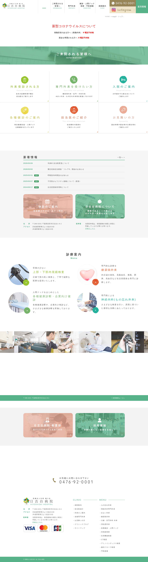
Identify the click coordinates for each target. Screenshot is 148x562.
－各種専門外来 (79, 516)
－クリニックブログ (81, 524)
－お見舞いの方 (79, 520)
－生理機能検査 (105, 536)
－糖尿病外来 (104, 516)
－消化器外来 (104, 524)
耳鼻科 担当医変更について (58, 163)
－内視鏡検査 (104, 532)
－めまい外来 (104, 513)
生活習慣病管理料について (58, 187)
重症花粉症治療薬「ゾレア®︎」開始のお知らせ (66, 169)
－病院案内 (77, 505)
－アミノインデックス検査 (109, 543)
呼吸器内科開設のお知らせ (58, 175)
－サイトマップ (79, 528)
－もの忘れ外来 (105, 505)
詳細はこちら (90, 228)
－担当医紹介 (78, 509)
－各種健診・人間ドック (109, 528)
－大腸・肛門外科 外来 (108, 520)
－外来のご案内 (79, 513)
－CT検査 (103, 539)
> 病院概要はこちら (118, 398)
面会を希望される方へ (68, 38)
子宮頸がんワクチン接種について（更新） (64, 181)
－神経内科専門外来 (107, 509)
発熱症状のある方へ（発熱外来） (68, 33)
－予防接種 (103, 551)
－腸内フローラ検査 (107, 547)
